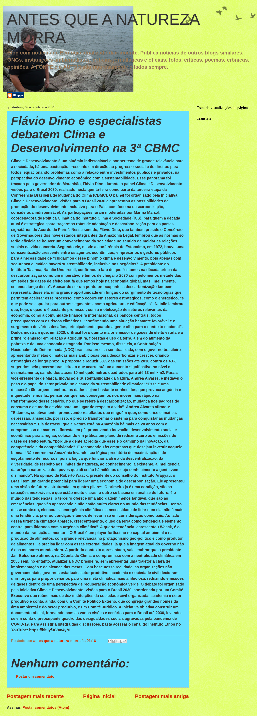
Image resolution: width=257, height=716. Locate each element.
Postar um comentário (35, 676)
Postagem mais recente (35, 696)
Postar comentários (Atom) (46, 707)
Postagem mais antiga (162, 696)
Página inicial (99, 696)
